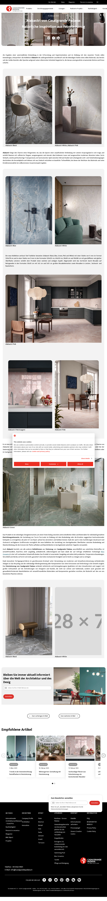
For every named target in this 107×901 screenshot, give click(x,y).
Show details (85, 458)
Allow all (80, 464)
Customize (53, 464)
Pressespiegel (75, 832)
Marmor (41, 826)
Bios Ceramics (59, 860)
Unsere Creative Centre (76, 836)
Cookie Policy (91, 835)
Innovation (25, 829)
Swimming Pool (59, 857)
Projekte (8, 845)
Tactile (56, 864)
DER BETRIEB (26, 817)
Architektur (26, 826)
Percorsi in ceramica (12, 834)
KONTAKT (74, 817)
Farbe (40, 836)
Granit (40, 843)
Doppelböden (58, 842)
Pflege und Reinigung (61, 867)
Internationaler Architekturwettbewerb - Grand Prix (13, 825)
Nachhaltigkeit (11, 831)
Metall (40, 829)
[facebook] (53, 42)
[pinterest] (48, 42)
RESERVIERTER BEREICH (92, 827)
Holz (39, 833)
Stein (40, 822)
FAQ (88, 822)
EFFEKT (40, 817)
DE (99, 2)
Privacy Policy (91, 832)
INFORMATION (92, 817)
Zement (41, 840)
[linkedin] (58, 42)
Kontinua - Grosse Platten (60, 823)
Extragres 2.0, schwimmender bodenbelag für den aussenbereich (61, 850)
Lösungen (58, 817)
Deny (27, 464)
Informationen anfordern (76, 827)
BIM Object (9, 841)
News (17, 15)
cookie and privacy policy (41, 451)
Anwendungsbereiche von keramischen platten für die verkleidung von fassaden (61, 833)
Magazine (11, 15)
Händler (73, 822)
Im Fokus (9, 817)
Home (5, 15)
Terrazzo (41, 847)
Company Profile (27, 822)
